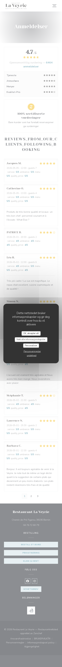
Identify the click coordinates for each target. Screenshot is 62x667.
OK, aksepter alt (31, 333)
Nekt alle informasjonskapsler (31, 339)
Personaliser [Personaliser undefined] (31, 345)
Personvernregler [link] (32, 351)
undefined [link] (31, 355)
